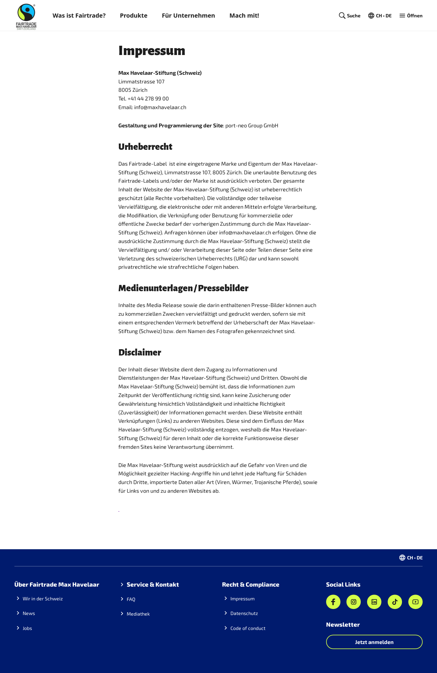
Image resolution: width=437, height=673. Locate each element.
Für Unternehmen (188, 15)
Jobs (27, 628)
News (29, 613)
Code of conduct (247, 628)
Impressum (242, 598)
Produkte (133, 15)
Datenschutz (244, 613)
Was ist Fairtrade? (79, 15)
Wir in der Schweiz (43, 598)
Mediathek (138, 613)
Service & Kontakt (153, 584)
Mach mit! (244, 15)
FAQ (131, 599)
